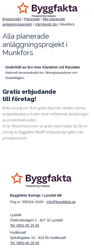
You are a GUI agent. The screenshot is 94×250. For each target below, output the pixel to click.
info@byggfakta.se (61, 202)
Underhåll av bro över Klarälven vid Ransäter (42, 67)
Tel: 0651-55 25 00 (24, 225)
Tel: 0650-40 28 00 (24, 243)
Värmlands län (46, 24)
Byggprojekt (12, 19)
